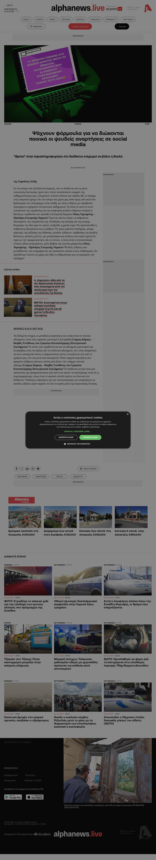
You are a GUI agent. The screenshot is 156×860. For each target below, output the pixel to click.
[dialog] (78, 430)
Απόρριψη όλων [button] (66, 437)
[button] (78, 431)
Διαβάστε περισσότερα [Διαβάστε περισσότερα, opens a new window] (91, 427)
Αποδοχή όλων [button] (90, 437)
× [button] (128, 414)
